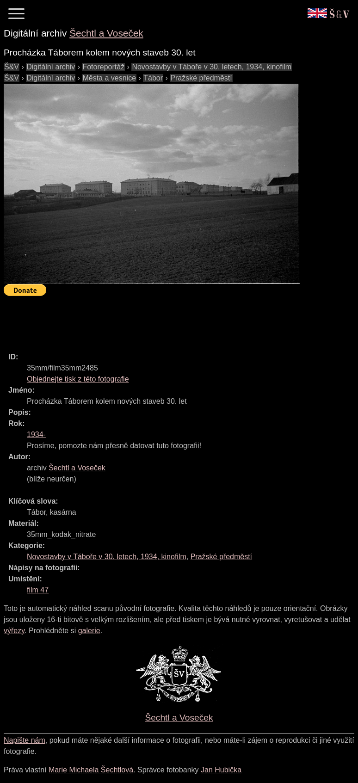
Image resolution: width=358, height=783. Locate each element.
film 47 (38, 590)
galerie (89, 631)
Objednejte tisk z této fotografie (78, 379)
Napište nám (24, 740)
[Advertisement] (172, 320)
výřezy (14, 631)
